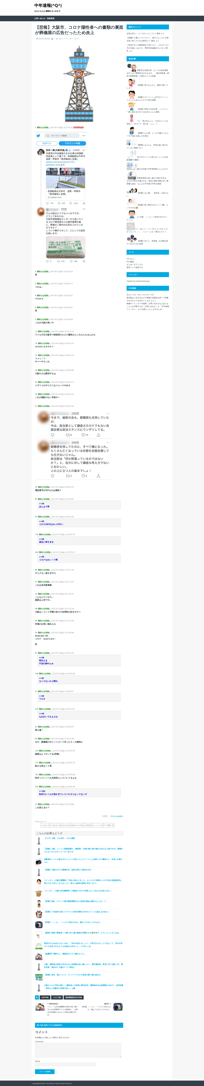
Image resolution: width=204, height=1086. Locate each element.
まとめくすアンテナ (135, 264)
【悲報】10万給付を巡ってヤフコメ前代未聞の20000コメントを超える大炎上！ (77, 911)
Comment (39, 1041)
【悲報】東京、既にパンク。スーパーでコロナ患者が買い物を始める (72, 974)
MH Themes (67, 1083)
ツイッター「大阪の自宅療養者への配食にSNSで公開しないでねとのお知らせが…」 (78, 890)
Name (37, 1061)
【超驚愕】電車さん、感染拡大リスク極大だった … (65, 953)
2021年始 (45, 997)
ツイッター (68, 38)
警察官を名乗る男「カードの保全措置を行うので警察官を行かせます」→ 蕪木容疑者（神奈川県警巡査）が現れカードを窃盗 (148, 73)
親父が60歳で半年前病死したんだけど (152, 169)
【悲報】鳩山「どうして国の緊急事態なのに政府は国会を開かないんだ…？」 (76, 901)
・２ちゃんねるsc (116, 816)
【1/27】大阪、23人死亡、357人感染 (59, 838)
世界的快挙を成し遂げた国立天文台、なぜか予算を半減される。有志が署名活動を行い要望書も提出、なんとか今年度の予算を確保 (147, 181)
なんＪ (61, 38)
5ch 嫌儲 (130, 261)
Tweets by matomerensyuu (138, 281)
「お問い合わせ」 (150, 306)
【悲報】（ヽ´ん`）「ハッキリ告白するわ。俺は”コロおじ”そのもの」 (72, 922)
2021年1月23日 (44, 38)
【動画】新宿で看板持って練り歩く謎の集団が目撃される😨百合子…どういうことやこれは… (82, 932)
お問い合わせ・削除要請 (44, 18)
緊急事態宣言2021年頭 (74, 997)
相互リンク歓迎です (135, 267)
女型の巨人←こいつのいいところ (140, 33)
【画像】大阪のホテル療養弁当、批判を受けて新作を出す (67, 869)
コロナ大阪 (57, 997)
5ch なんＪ (131, 258)
